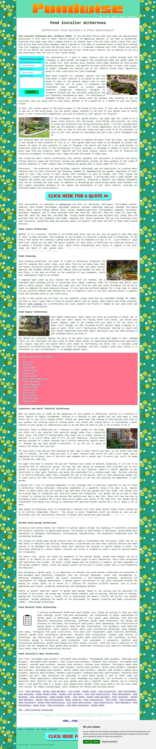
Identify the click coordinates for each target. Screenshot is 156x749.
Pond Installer (120, 697)
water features (66, 66)
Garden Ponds (89, 691)
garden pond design (57, 643)
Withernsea (65, 204)
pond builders (105, 216)
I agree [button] (87, 742)
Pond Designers (123, 703)
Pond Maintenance (127, 691)
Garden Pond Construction (51, 703)
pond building (62, 169)
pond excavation (71, 640)
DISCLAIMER (132, 17)
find (26, 659)
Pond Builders (30, 729)
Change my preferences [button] (109, 742)
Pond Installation (93, 700)
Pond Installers (27, 703)
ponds (64, 546)
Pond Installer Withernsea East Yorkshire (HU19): (46, 36)
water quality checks (65, 629)
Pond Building (33, 691)
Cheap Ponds (39, 705)
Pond (21, 204)
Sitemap (20, 729)
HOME (100, 17)
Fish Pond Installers (77, 705)
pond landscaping (105, 624)
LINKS (107, 17)
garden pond (70, 591)
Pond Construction (103, 703)
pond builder (126, 177)
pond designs (118, 557)
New (38, 729)
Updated (43, 729)
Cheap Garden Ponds (46, 694)
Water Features (73, 700)
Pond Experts (53, 729)
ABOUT (114, 17)
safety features (55, 84)
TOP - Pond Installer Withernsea (36, 710)
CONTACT (122, 17)
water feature (43, 158)
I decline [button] (95, 742)
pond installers (27, 221)
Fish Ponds (74, 691)
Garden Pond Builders (54, 691)
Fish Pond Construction (97, 694)
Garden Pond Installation (49, 700)
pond (63, 60)
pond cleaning (35, 304)
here (57, 687)
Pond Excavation (107, 691)
